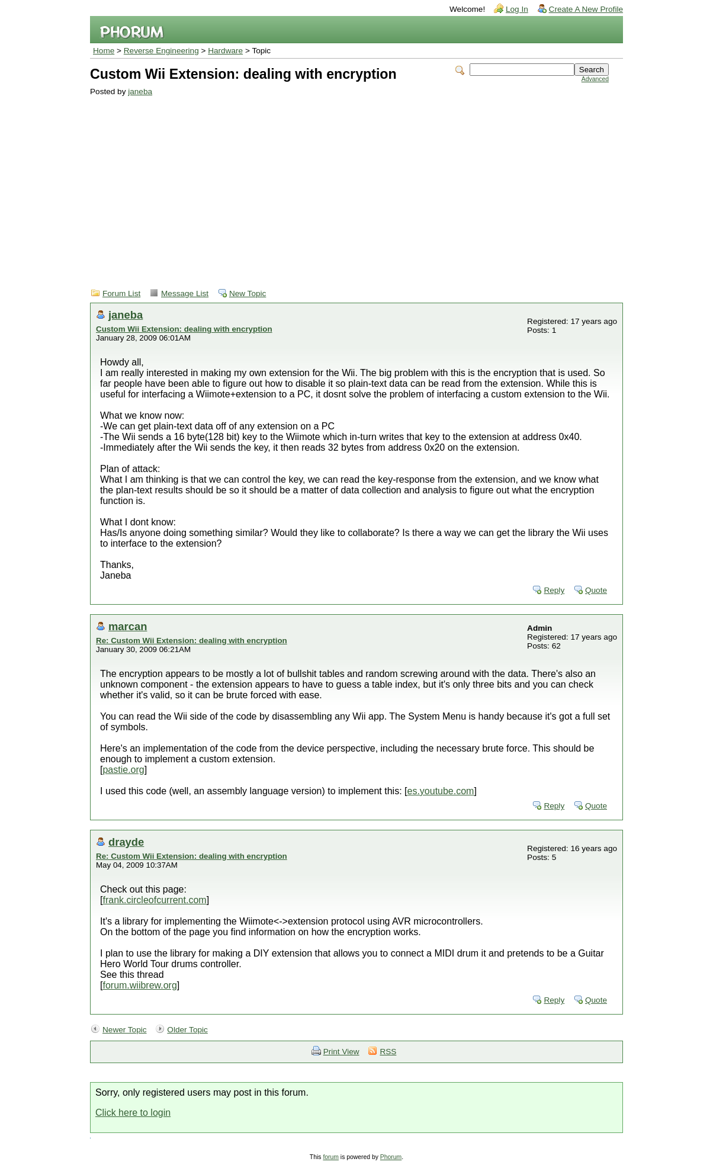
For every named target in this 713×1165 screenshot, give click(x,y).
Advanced (595, 79)
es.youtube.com (440, 791)
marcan (127, 626)
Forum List (121, 293)
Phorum (391, 1157)
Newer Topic (124, 1029)
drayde (126, 842)
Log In (517, 9)
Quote (596, 590)
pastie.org (123, 770)
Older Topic (187, 1029)
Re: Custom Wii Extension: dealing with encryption (191, 640)
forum (331, 1157)
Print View (341, 1051)
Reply (554, 590)
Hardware (225, 50)
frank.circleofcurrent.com (154, 900)
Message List (184, 293)
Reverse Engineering (161, 50)
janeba (140, 91)
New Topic (247, 293)
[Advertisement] (349, 185)
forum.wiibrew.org (139, 985)
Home (103, 50)
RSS (388, 1051)
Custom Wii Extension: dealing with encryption (184, 329)
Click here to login (133, 1113)
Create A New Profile (586, 9)
